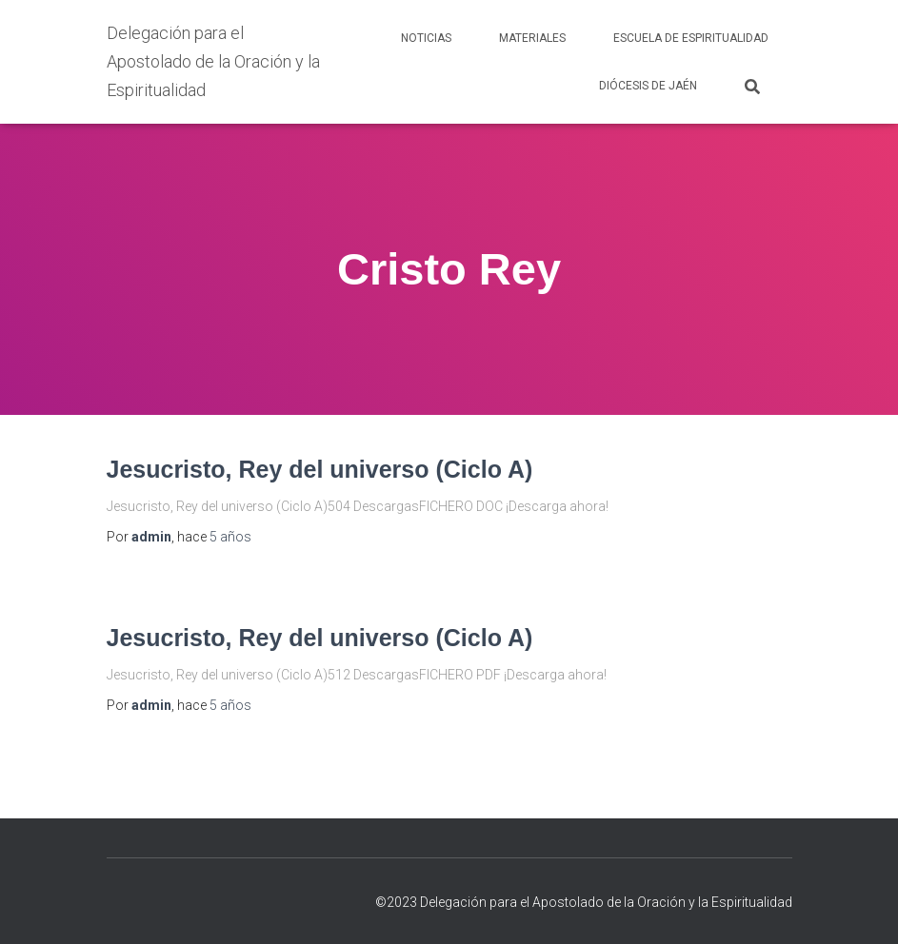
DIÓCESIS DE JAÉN (648, 85)
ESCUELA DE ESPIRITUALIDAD (690, 38)
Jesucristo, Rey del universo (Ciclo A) (320, 469)
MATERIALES (532, 38)
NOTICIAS (426, 38)
